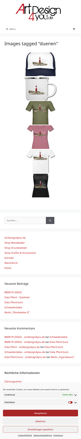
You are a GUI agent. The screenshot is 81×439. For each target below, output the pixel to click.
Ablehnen (40, 421)
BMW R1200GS (13, 292)
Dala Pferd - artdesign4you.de (22, 347)
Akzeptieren (40, 413)
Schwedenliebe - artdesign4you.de (24, 352)
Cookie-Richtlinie (25, 435)
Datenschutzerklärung (42, 435)
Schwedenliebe (13, 307)
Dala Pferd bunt (13, 302)
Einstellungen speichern (40, 429)
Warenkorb (11, 263)
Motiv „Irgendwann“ (62, 357)
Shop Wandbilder (14, 242)
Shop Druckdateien (15, 247)
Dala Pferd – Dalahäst (17, 297)
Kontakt (9, 257)
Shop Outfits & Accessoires (20, 252)
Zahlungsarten (13, 381)
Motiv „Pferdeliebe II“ (16, 312)
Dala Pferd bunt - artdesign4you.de (25, 357)
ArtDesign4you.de (15, 237)
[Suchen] (50, 220)
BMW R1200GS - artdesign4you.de (24, 337)
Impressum (58, 435)
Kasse (7, 268)
